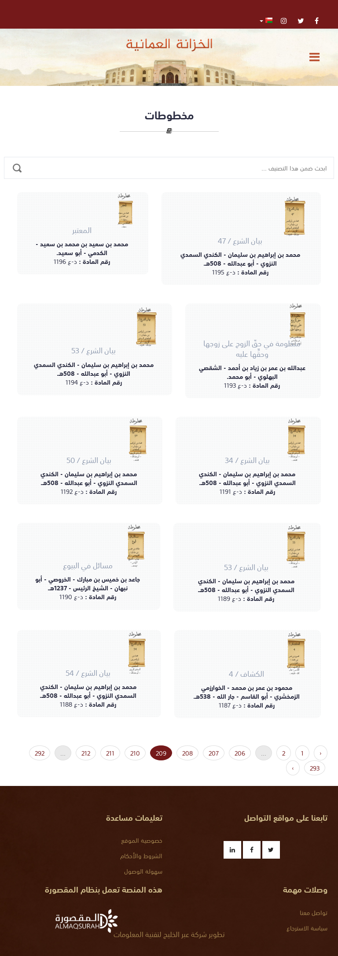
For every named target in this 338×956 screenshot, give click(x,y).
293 (315, 768)
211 (110, 753)
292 (39, 753)
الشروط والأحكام (141, 855)
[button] (266, 20)
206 (240, 753)
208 (187, 753)
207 (214, 753)
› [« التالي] (293, 768)
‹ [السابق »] (321, 753)
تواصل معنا (313, 912)
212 (85, 753)
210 (135, 753)
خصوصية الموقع (141, 840)
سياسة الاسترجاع (307, 928)
